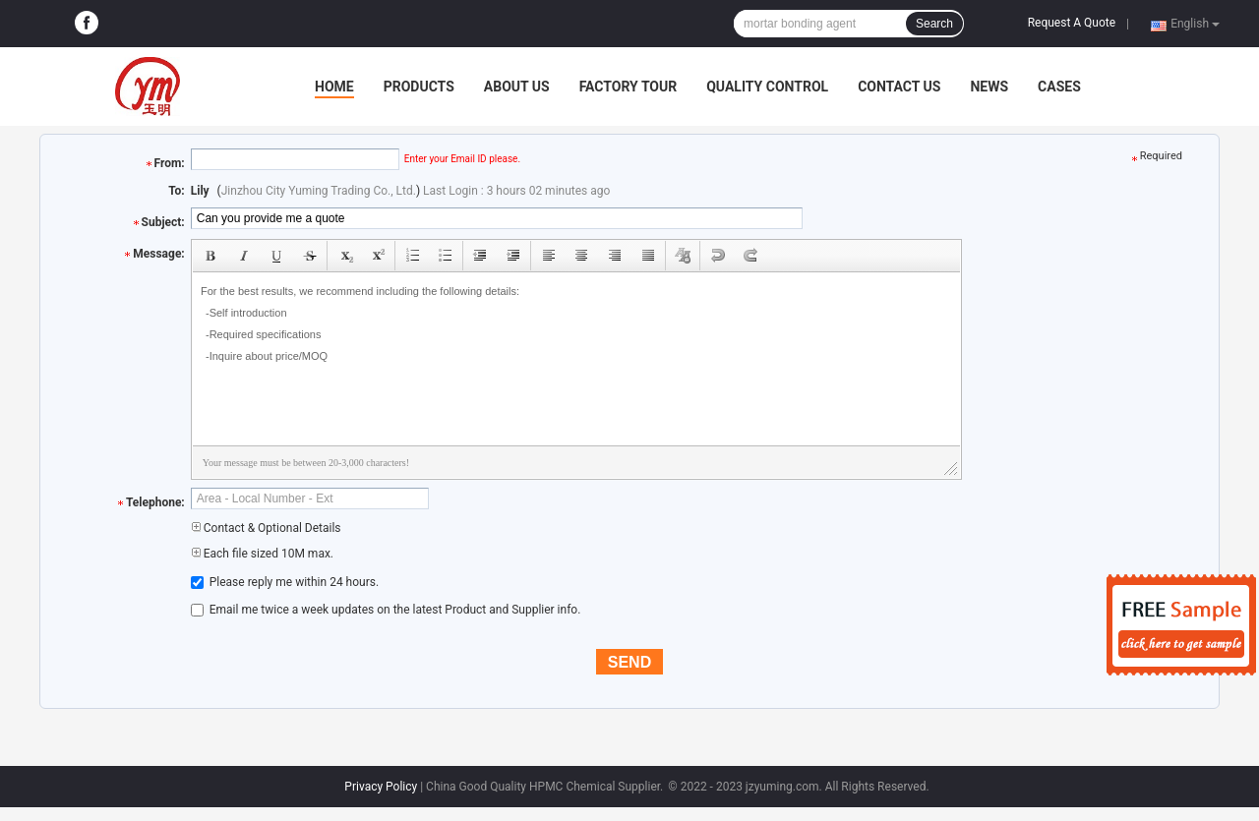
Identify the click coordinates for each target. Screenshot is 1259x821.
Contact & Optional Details (266, 528)
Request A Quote (1071, 22)
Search (934, 23)
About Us (517, 86)
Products (419, 86)
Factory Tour (628, 86)
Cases (1059, 86)
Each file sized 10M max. (262, 553)
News (989, 86)
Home (334, 86)
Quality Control (767, 86)
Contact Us (899, 86)
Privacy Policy (380, 786)
